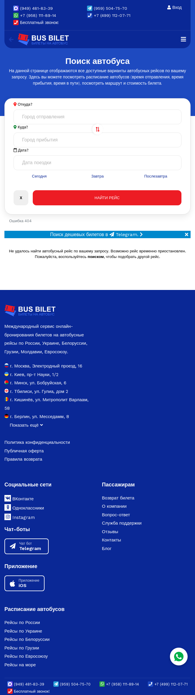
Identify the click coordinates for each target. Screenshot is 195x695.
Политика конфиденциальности (37, 442)
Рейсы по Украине (23, 631)
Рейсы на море (20, 664)
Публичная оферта (24, 451)
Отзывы (110, 531)
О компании (114, 506)
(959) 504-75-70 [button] (107, 8)
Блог (107, 548)
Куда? (23, 127)
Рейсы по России (22, 622)
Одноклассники (24, 507)
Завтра (97, 176)
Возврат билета (118, 498)
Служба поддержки (122, 523)
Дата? (21, 150)
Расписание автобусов (34, 609)
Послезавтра (155, 176)
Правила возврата (23, 459)
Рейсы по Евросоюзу (26, 656)
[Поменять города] (97, 129)
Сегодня (39, 176)
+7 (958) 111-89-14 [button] (34, 15)
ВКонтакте (19, 498)
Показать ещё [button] (26, 425)
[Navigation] (183, 39)
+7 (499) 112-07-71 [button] (108, 15)
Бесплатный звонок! (36, 22)
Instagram (19, 517)
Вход (174, 7)
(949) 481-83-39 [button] (33, 8)
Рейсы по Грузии (21, 648)
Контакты (111, 540)
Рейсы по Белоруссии (27, 639)
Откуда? (25, 104)
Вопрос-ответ (116, 514)
